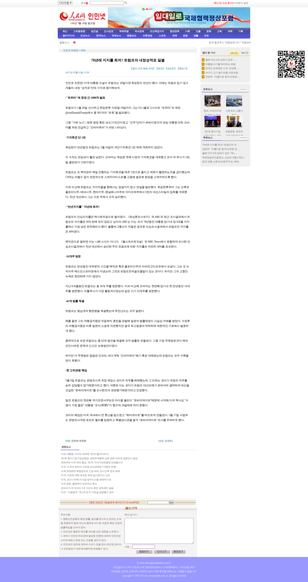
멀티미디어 (68, 35)
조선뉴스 (85, 35)
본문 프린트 (96, 502)
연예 (174, 35)
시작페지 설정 (240, 3)
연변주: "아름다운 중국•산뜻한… (222, 76)
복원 (145, 68)
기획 (240, 31)
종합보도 (131, 35)
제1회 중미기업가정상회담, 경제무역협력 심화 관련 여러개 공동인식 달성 (99, 458)
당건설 (94, 31)
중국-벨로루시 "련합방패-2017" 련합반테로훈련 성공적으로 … (242, 42)
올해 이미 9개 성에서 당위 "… (220, 59)
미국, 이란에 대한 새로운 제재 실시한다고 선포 (85, 475)
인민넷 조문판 (70, 50)
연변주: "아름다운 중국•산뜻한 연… (220, 149)
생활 (195, 35)
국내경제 (139, 31)
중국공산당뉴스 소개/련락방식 (162, 567)
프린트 (170, 68)
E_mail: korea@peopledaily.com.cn (154, 563)
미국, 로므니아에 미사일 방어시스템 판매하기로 (86, 479)
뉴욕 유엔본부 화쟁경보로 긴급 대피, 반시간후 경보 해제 (90, 471)
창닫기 (182, 68)
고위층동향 (79, 31)
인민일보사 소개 (121, 567)
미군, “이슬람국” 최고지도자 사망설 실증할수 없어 (87, 492)
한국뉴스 (101, 35)
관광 (185, 35)
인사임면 (108, 31)
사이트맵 (184, 567)
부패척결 (124, 31)
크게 (140, 68)
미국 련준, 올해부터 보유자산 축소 (79, 483)
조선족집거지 (157, 31)
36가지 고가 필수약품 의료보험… (222, 72)
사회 (187, 31)
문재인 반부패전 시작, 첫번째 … (222, 68)
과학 (230, 31)
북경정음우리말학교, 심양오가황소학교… (224, 157)
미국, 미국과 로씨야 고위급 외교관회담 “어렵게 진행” (89, 466)
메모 (160, 68)
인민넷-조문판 (78, 440)
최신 (65, 31)
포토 (206, 35)
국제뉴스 (116, 35)
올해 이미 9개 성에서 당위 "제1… (219, 153)
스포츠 (162, 35)
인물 (198, 31)
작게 (150, 68)
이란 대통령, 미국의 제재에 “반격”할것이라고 (85, 454)
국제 (83, 50)
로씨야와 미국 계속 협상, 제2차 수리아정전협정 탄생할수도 (92, 462)
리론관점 (147, 35)
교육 (219, 31)
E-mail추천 (132, 502)
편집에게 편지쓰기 (115, 502)
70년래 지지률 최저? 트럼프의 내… (220, 144)
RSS (193, 567)
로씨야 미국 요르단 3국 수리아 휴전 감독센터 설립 (87, 488)
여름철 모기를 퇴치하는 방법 (220, 64)
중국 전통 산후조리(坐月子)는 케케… (221, 161)
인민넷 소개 (137, 567)
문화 (208, 31)
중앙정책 (174, 31)
